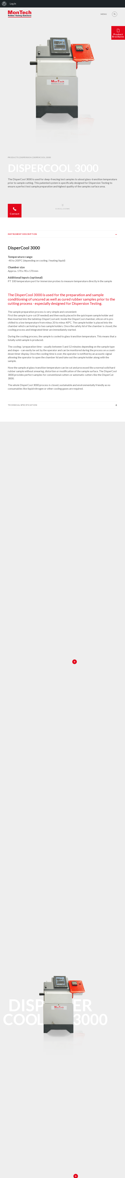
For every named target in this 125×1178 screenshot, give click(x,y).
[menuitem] (4, 3)
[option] (62, 88)
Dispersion (26, 157)
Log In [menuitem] (13, 3)
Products (13, 157)
